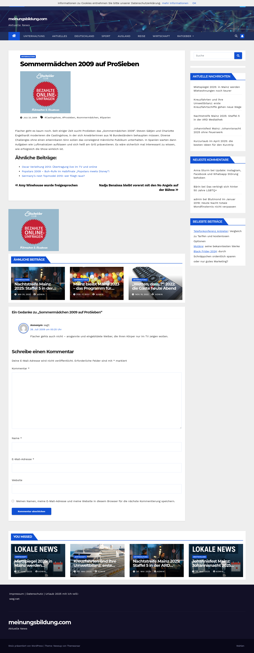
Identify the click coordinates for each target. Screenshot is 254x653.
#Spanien (105, 117)
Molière (198, 246)
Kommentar (20, 368)
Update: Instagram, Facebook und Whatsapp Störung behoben (217, 174)
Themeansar (73, 646)
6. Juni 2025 (25, 571)
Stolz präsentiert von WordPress (26, 646)
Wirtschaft (161, 36)
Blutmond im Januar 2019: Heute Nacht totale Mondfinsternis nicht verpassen (215, 203)
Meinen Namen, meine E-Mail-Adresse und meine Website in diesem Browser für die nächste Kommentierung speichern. (95, 501)
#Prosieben (68, 117)
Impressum (16, 593)
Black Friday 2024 (205, 251)
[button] (236, 36)
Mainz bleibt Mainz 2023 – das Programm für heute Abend (96, 288)
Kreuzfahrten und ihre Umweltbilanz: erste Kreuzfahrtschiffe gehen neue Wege (218, 103)
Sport (106, 36)
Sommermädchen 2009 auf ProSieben (79, 64)
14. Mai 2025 (203, 571)
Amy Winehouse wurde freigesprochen (46, 185)
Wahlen (240, 646)
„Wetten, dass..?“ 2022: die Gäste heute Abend (154, 286)
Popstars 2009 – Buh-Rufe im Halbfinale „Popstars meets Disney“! (65, 171)
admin (39, 294)
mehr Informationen (175, 3)
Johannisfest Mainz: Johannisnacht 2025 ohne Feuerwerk (211, 565)
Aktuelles (59, 36)
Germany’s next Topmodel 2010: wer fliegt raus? (53, 175)
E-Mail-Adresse (23, 459)
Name (17, 438)
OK (194, 3)
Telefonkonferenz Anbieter (211, 231)
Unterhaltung (34, 36)
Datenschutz (34, 593)
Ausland (124, 36)
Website (17, 480)
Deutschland (84, 36)
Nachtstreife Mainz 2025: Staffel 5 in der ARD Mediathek (33, 288)
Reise (141, 36)
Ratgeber (185, 36)
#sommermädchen (88, 117)
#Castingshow (53, 117)
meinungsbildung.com (27, 19)
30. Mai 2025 (85, 571)
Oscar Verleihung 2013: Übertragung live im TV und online (59, 166)
